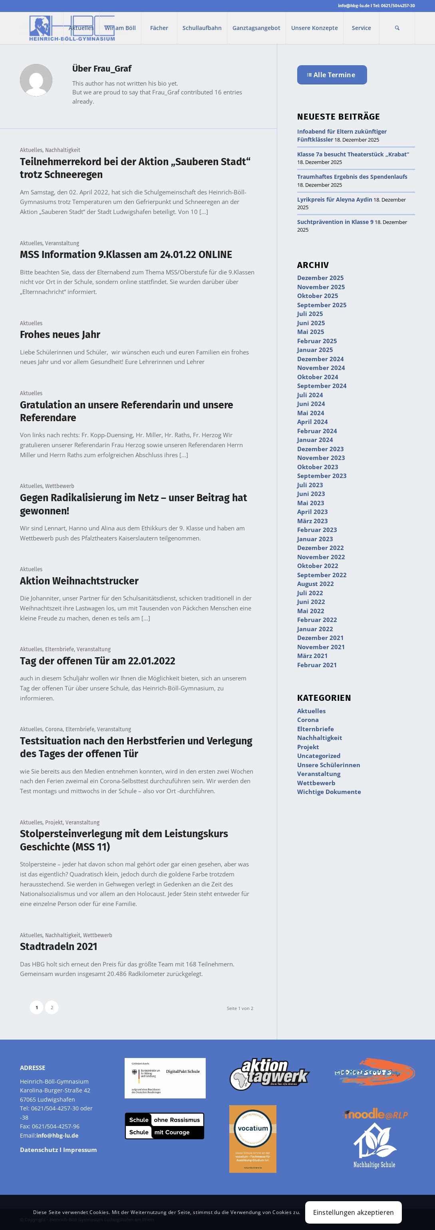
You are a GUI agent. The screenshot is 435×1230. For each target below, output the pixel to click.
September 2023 (322, 476)
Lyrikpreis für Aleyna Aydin (334, 199)
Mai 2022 (310, 611)
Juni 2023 (311, 494)
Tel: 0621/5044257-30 (394, 5)
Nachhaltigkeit (62, 150)
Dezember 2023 (320, 449)
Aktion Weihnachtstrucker (79, 581)
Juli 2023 (310, 485)
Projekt (54, 822)
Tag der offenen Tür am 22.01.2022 (97, 661)
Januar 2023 (315, 539)
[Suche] (397, 28)
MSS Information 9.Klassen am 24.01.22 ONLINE (126, 255)
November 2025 (321, 287)
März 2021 (312, 656)
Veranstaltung (62, 243)
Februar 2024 (317, 431)
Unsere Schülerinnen (328, 765)
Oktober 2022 (317, 566)
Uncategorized (319, 756)
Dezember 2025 (320, 278)
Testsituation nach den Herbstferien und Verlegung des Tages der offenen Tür (136, 747)
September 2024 (322, 386)
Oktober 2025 (317, 296)
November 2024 (321, 368)
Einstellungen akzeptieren (353, 1212)
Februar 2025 (317, 341)
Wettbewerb (59, 486)
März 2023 (312, 521)
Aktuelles (31, 150)
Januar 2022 (315, 629)
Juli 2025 (310, 314)
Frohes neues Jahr (60, 335)
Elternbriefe (59, 649)
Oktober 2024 (317, 377)
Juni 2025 (311, 323)
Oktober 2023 (317, 467)
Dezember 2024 (320, 359)
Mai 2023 (310, 503)
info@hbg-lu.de (353, 5)
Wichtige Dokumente (329, 792)
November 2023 (321, 458)
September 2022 (322, 575)
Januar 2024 (315, 440)
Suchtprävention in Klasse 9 (335, 222)
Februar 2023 (317, 530)
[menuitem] (81, 28)
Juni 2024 (311, 404)
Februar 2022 (317, 620)
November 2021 (321, 647)
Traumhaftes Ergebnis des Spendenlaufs (352, 176)
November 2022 (321, 557)
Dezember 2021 (320, 638)
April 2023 (312, 512)
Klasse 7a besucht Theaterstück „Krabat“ (353, 154)
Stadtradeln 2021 (58, 947)
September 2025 (322, 305)
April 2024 (312, 422)
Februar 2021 (317, 665)
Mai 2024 (310, 413)
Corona (54, 729)
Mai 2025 (310, 332)
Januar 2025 (315, 350)
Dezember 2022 (320, 548)
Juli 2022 (310, 593)
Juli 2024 (310, 395)
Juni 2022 (311, 602)
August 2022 (315, 584)
